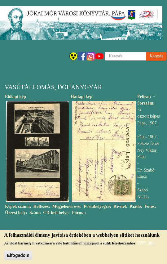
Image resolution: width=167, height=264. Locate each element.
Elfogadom (18, 257)
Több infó (146, 245)
